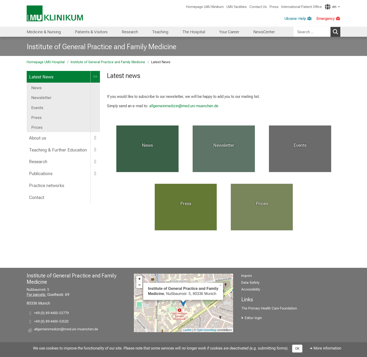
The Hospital (193, 31)
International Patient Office (301, 7)
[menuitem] (44, 32)
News (36, 87)
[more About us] (95, 138)
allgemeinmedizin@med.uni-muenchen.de (183, 106)
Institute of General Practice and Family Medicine (101, 46)
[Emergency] (328, 19)
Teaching (160, 31)
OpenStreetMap (207, 330)
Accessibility (250, 289)
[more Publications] (95, 173)
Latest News (41, 77)
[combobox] (317, 32)
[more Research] (95, 161)
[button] (66, 330)
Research (130, 31)
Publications (40, 173)
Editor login (253, 318)
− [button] (139, 285)
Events (37, 107)
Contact (36, 197)
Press (274, 7)
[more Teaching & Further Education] (95, 150)
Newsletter (41, 97)
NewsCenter (264, 31)
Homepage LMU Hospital (46, 62)
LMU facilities (237, 7)
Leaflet (187, 330)
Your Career (229, 31)
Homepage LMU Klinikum (205, 7)
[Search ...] (312, 32)
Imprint (246, 276)
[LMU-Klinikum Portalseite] (55, 13)
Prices (37, 127)
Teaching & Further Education (58, 150)
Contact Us (258, 7)
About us (37, 138)
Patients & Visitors (91, 31)
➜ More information (325, 348)
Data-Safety (250, 283)
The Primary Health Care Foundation (269, 308)
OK (297, 348)
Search (336, 32)
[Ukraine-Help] (298, 19)
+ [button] (139, 279)
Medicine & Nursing (44, 31)
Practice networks (46, 185)
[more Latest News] (95, 77)
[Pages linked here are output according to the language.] (332, 7)
